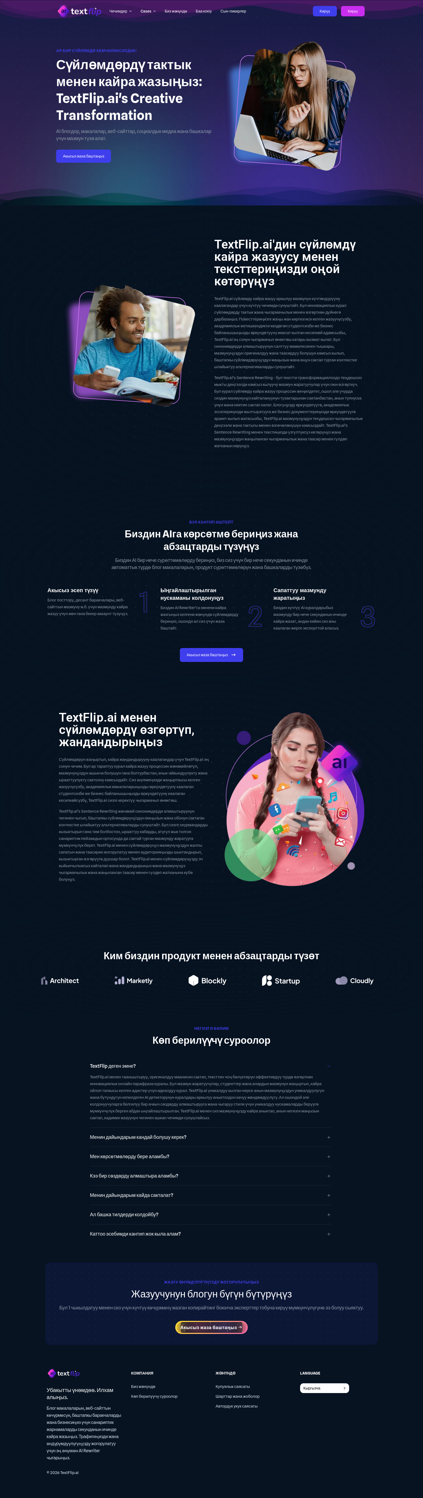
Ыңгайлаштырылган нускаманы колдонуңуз (192, 594)
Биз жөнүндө (143, 1386)
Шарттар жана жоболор (237, 1396)
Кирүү (325, 11)
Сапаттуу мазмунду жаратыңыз (299, 594)
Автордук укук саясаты (237, 1406)
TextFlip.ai (69, 1472)
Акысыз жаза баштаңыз (83, 156)
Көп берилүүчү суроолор (154, 1396)
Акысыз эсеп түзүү (72, 590)
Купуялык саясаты (233, 1386)
